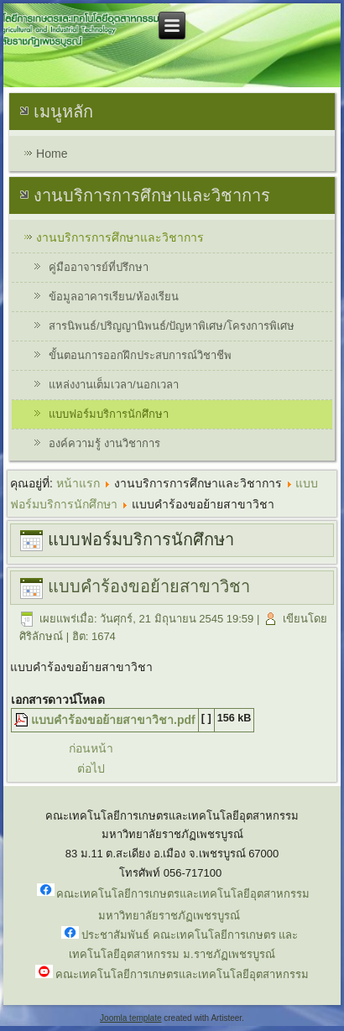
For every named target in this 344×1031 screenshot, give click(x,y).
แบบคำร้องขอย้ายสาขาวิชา (149, 586)
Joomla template (130, 1018)
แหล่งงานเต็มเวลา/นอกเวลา (114, 384)
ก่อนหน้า (91, 748)
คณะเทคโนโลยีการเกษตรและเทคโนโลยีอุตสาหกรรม (182, 974)
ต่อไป (91, 768)
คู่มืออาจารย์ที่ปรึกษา (99, 267)
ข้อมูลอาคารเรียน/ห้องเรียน (114, 296)
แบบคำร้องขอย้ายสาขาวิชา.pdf (113, 719)
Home (51, 153)
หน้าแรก (78, 483)
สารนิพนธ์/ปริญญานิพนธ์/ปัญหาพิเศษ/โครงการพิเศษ (171, 326)
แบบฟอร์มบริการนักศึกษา (109, 414)
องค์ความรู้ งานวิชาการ (104, 443)
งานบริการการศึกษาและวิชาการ (120, 237)
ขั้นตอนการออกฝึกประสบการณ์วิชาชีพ (140, 355)
